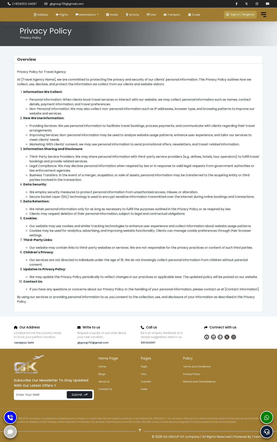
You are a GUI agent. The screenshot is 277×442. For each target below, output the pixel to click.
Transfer (146, 381)
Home (102, 366)
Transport (172, 15)
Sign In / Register (240, 14)
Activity (132, 15)
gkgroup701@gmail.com (64, 4)
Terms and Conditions (197, 366)
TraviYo (257, 436)
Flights (62, 15)
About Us (104, 381)
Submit (79, 394)
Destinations (86, 15)
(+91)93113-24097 (22, 4)
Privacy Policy (191, 374)
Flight (144, 366)
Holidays (40, 15)
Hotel (144, 389)
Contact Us (105, 389)
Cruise (194, 15)
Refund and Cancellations (199, 381)
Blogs (101, 374)
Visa (151, 15)
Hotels (112, 15)
